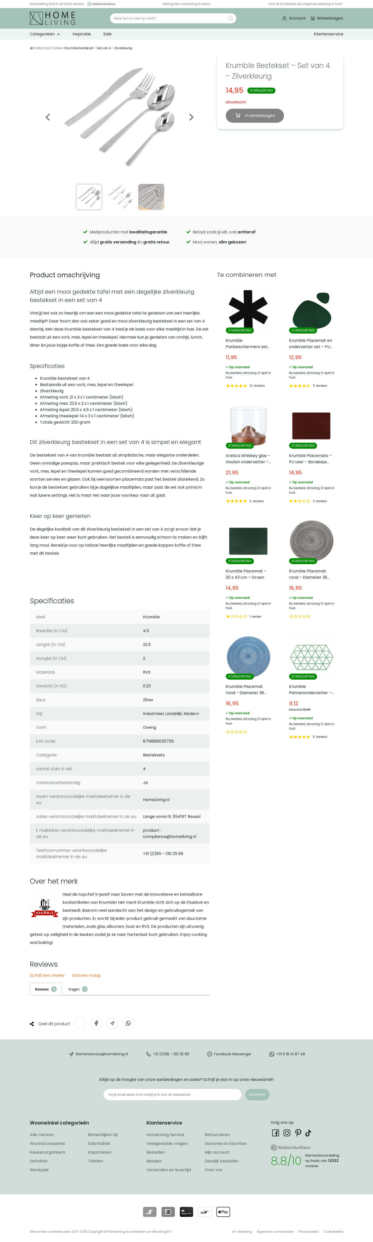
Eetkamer (43, 48)
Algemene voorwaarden (275, 1231)
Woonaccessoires (47, 1143)
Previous (48, 117)
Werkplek (39, 1170)
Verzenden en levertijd (168, 1170)
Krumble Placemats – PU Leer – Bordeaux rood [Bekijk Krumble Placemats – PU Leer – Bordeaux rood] (312, 454)
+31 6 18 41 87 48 (290, 1054)
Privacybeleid (309, 1231)
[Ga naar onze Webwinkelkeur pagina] (100, 4)
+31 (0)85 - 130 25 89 (171, 1054)
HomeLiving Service (165, 1135)
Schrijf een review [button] (47, 975)
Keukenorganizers (47, 1152)
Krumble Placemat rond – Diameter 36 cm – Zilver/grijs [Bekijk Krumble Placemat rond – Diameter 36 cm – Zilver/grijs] (312, 569)
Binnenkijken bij (103, 1135)
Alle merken (42, 1135)
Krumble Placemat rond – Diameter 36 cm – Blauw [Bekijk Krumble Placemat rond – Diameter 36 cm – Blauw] (248, 687)
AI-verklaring (242, 1231)
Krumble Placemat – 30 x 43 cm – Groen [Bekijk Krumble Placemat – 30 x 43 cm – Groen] (248, 569)
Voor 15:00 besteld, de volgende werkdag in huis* (305, 4)
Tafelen (57, 48)
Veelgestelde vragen (167, 1143)
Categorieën (42, 34)
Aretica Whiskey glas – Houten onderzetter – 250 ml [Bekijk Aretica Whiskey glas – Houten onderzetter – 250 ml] (248, 454)
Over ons (213, 1170)
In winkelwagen (259, 115)
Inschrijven (257, 1094)
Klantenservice (328, 34)
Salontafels (99, 1143)
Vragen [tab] (74, 989)
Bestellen (155, 1152)
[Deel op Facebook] (96, 1023)
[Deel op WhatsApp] (128, 1023)
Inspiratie (81, 34)
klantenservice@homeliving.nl (102, 1054)
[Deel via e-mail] (112, 1023)
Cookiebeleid (333, 1231)
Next (191, 117)
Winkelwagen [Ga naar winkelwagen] (329, 18)
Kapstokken (100, 1152)
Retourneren (217, 1135)
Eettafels (39, 1161)
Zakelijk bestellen (222, 1161)
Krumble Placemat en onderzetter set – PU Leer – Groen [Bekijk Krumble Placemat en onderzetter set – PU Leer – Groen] (312, 339)
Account (297, 18)
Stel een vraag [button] (86, 975)
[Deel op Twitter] (80, 1023)
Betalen (154, 1161)
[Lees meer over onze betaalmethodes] (149, 1212)
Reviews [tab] (42, 989)
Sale (107, 34)
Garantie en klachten (226, 1143)
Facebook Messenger (232, 1054)
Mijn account (217, 1152)
